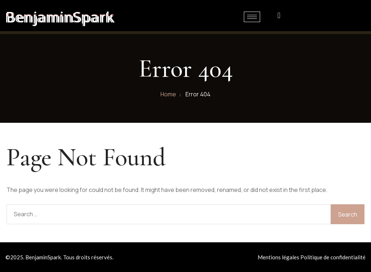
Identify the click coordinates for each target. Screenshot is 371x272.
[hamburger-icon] (252, 17)
